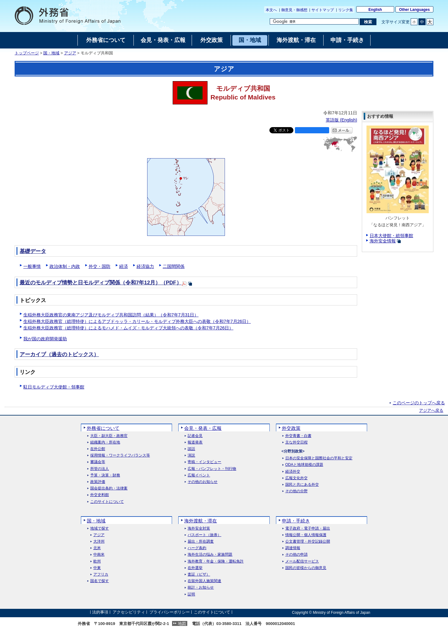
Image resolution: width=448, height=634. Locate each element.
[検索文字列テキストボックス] (314, 21)
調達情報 (292, 548)
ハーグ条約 (197, 548)
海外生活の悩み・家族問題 (210, 555)
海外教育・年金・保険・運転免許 (216, 561)
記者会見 (195, 436)
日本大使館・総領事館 (391, 235)
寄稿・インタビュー (204, 462)
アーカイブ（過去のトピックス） (59, 354)
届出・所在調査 (201, 542)
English (375, 9)
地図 (182, 623)
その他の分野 (296, 491)
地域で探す (99, 528)
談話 (191, 449)
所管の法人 (99, 469)
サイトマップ (322, 10)
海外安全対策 (199, 528)
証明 (191, 594)
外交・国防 (99, 266)
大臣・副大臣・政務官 (109, 436)
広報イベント (199, 475)
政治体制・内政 (64, 266)
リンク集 (345, 10)
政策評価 (97, 482)
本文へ (271, 10)
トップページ (27, 53)
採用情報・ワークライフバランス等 (120, 455)
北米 (97, 548)
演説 (191, 455)
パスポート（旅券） (204, 535)
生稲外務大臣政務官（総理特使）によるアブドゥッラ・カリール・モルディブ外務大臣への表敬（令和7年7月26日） (137, 321)
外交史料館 (99, 495)
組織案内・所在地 (105, 442)
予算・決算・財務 (105, 475)
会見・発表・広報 (203, 428)
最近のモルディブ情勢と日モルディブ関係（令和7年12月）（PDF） (101, 283)
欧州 (97, 561)
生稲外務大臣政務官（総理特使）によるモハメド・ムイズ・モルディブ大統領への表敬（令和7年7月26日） (128, 327)
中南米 (99, 555)
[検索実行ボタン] (368, 21)
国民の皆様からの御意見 (305, 568)
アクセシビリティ (129, 612)
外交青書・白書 (298, 436)
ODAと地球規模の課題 (304, 465)
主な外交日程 (296, 442)
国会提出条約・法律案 (109, 488)
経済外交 (292, 472)
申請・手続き (296, 520)
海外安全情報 (383, 240)
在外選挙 (195, 568)
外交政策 (291, 428)
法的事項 (100, 612)
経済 (123, 266)
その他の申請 (296, 555)
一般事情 (32, 266)
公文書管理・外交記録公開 (307, 542)
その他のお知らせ (202, 482)
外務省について (103, 428)
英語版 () (341, 119)
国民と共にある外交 (302, 485)
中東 (97, 568)
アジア (70, 53)
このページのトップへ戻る (419, 403)
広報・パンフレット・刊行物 (212, 469)
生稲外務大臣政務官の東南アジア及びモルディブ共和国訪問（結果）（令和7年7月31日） (110, 314)
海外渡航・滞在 (200, 520)
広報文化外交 (296, 478)
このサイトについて (107, 502)
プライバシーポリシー (169, 612)
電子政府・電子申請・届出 (307, 528)
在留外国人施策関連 (204, 581)
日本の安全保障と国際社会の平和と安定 (318, 458)
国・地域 (51, 53)
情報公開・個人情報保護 (305, 535)
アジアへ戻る (431, 410)
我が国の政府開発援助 (45, 338)
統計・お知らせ (201, 588)
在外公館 (97, 449)
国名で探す (99, 581)
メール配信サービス (302, 561)
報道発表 (195, 442)
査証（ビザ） (199, 574)
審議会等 (97, 462)
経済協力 (145, 266)
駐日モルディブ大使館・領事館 (53, 386)
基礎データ (33, 251)
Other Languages (414, 9)
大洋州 (99, 542)
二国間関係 (173, 266)
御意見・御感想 (294, 10)
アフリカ (100, 574)
